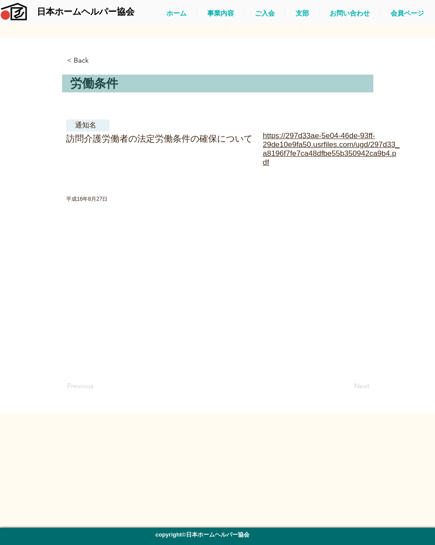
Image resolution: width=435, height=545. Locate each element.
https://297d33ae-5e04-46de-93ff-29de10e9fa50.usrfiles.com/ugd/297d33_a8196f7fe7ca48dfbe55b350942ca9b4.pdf (331, 149)
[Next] (347, 386)
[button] (96, 60)
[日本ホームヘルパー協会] (85, 11)
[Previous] (96, 386)
